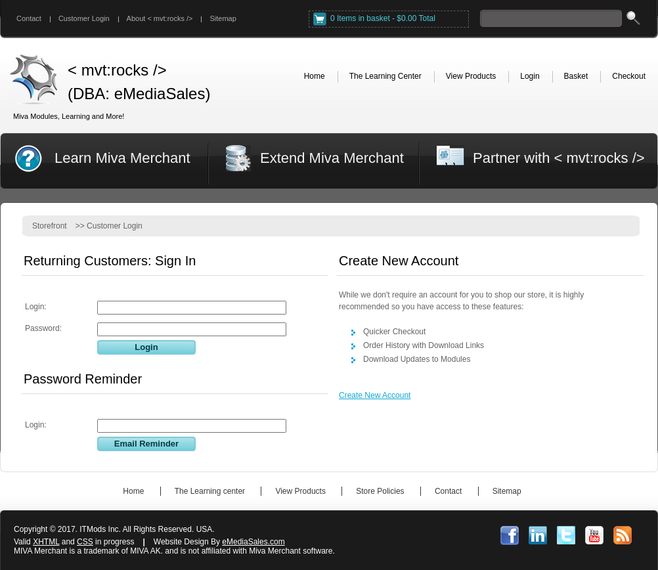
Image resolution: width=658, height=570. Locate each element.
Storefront (49, 225)
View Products (300, 491)
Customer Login (84, 18)
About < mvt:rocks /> (160, 18)
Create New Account (374, 395)
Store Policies (380, 491)
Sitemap (222, 18)
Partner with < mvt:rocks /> (559, 158)
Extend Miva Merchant (332, 158)
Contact (28, 18)
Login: (36, 306)
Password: (43, 328)
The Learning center (210, 491)
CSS (85, 541)
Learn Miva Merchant (122, 158)
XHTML (46, 541)
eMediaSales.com (253, 541)
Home (133, 491)
